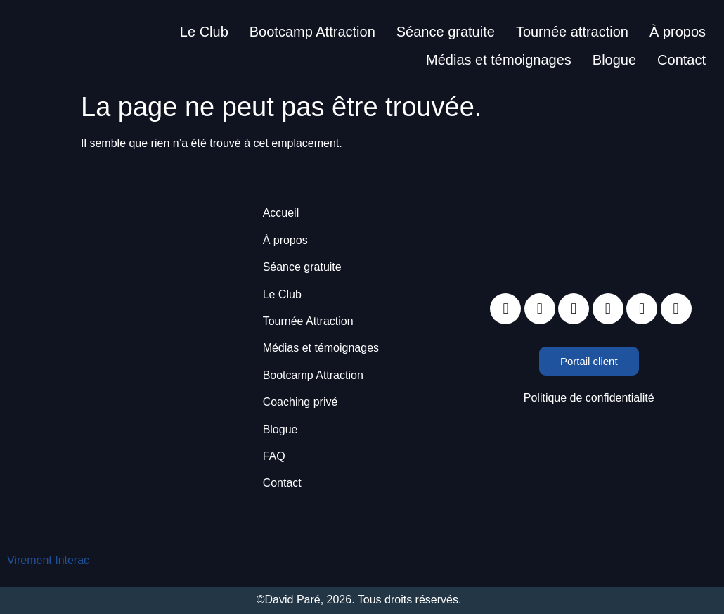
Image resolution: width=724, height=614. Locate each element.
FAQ (274, 456)
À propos (677, 31)
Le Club (204, 31)
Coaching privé (300, 402)
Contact (681, 60)
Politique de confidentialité (589, 398)
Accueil (281, 213)
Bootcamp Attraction (312, 31)
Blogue (614, 60)
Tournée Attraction (308, 321)
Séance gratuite (445, 31)
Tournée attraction (572, 31)
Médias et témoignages (498, 60)
